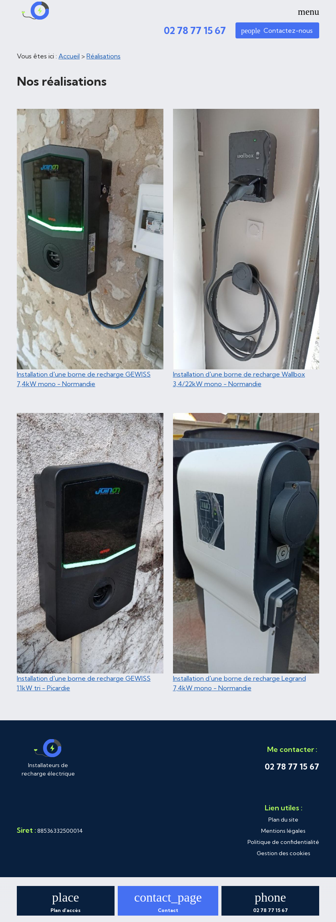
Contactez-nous (277, 30)
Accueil (69, 56)
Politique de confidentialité (283, 842)
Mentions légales (283, 830)
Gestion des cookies (283, 853)
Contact (168, 910)
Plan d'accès (65, 910)
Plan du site (283, 819)
